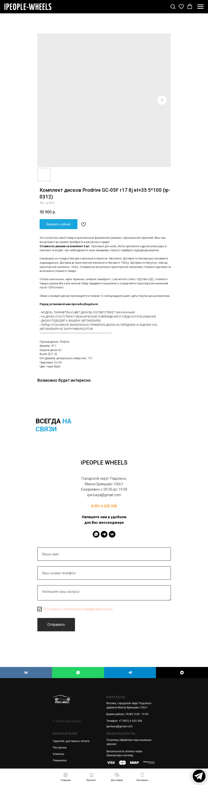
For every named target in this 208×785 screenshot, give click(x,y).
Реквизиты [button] (60, 760)
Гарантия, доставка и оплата (71, 741)
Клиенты (58, 754)
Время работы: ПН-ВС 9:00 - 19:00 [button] (127, 714)
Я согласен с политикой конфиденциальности (78, 609)
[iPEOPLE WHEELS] (26, 672)
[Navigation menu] (200, 6)
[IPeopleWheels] (96, 534)
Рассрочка (60, 747)
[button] (173, 6)
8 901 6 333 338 (104, 506)
